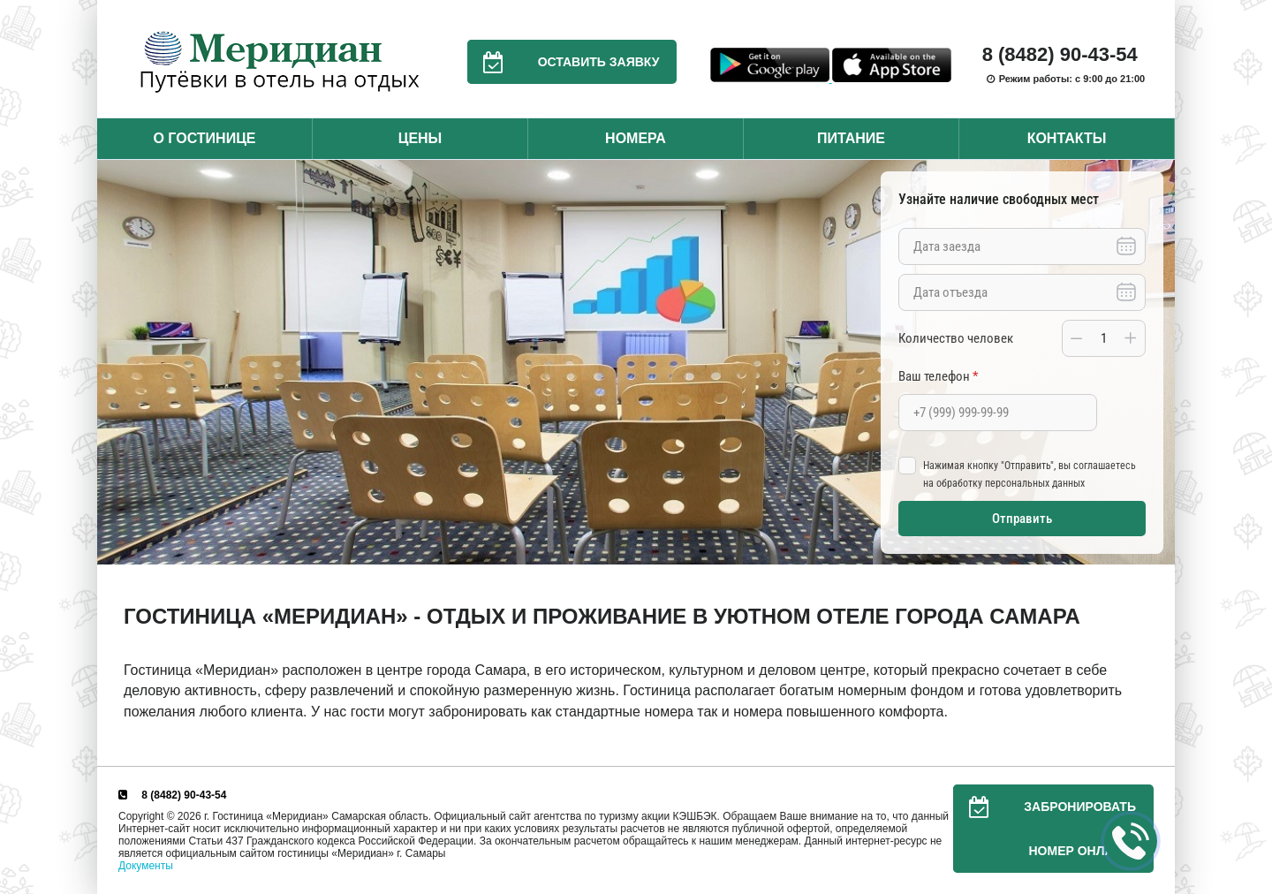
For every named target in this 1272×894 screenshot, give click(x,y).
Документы (145, 866)
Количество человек (955, 338)
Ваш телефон (938, 376)
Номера (635, 138)
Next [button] (1157, 362)
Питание (851, 138)
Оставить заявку (563, 62)
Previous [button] (115, 362)
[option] (636, 362)
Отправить (1022, 519)
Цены (420, 138)
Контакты (1067, 138)
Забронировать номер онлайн (1044, 828)
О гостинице (204, 138)
